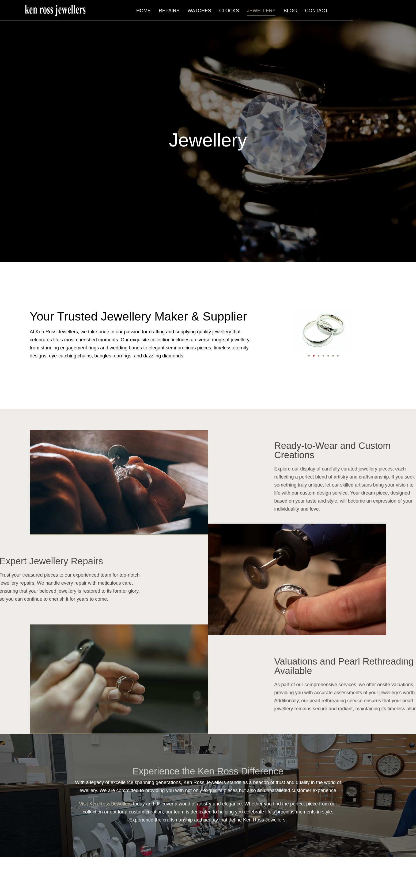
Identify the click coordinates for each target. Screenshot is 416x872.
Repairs (227, 12)
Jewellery (319, 12)
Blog (348, 12)
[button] (309, 356)
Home (202, 12)
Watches (258, 12)
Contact (374, 12)
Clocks (287, 12)
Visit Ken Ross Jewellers (105, 803)
